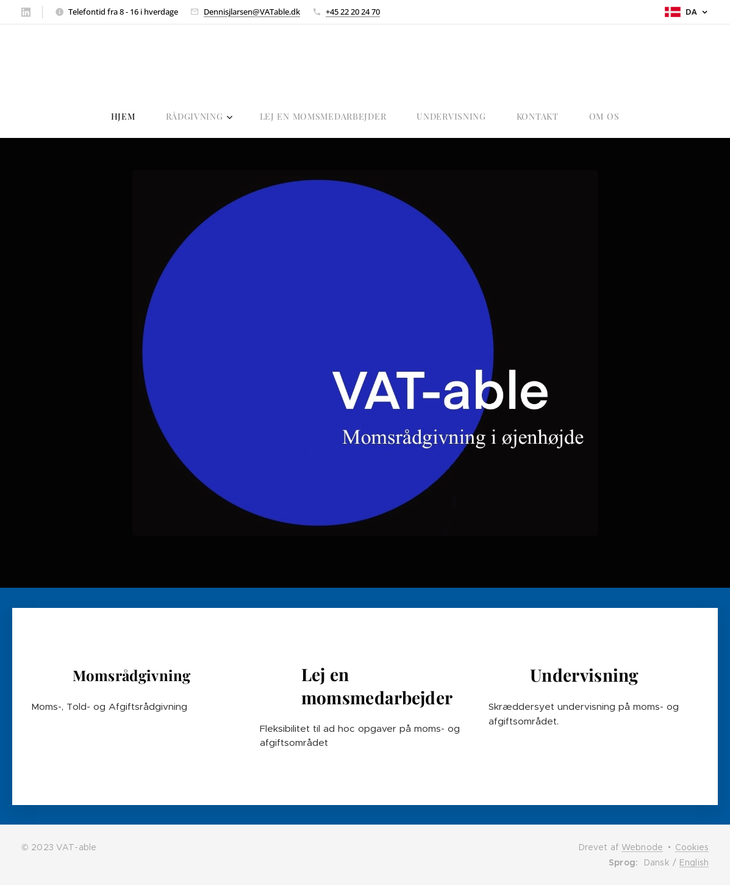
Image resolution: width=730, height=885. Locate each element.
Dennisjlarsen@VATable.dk (252, 11)
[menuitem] (293, 116)
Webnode (642, 847)
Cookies (692, 847)
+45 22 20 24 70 (353, 11)
